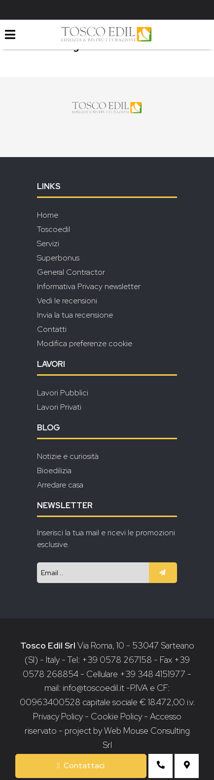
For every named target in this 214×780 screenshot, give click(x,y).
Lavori (51, 364)
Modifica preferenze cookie (84, 343)
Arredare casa (60, 485)
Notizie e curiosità (68, 456)
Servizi (48, 243)
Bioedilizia (54, 470)
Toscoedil (53, 229)
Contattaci (81, 765)
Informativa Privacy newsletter (89, 286)
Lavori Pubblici (62, 393)
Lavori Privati (59, 407)
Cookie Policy (116, 716)
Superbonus (58, 258)
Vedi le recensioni (67, 300)
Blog (48, 427)
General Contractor (71, 272)
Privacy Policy (59, 716)
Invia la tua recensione (75, 315)
